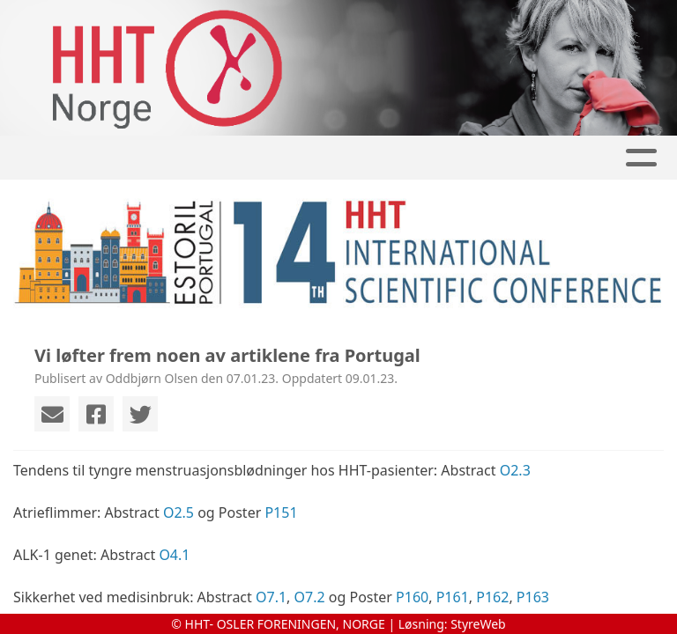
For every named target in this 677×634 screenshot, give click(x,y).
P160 (412, 597)
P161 (452, 597)
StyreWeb (478, 624)
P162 (492, 597)
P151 (280, 512)
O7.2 (309, 597)
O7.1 (271, 597)
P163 (533, 597)
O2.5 (178, 512)
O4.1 (174, 554)
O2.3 (515, 470)
